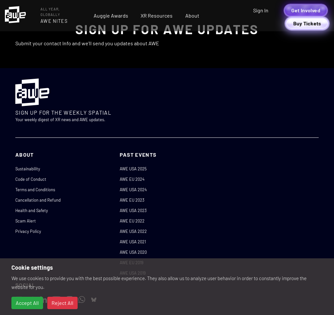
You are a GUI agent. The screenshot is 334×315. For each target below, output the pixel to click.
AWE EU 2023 (132, 200)
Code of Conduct (30, 179)
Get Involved (305, 10)
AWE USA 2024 (133, 189)
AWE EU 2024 (132, 179)
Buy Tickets (307, 23)
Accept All (27, 303)
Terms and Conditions (35, 189)
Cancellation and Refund (38, 200)
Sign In (260, 10)
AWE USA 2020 (133, 252)
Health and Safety (31, 210)
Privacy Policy (28, 231)
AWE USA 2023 (133, 210)
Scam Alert (25, 220)
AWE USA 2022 (133, 231)
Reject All (62, 303)
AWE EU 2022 (132, 220)
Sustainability (27, 168)
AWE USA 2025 (133, 168)
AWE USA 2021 (133, 241)
